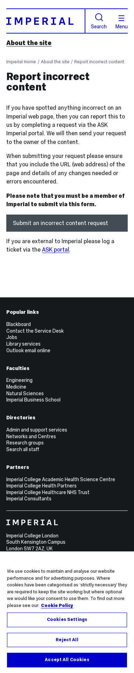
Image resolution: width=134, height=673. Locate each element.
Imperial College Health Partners (41, 486)
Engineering (19, 380)
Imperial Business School (33, 400)
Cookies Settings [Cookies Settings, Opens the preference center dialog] (67, 619)
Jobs (11, 337)
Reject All (67, 640)
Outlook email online (28, 350)
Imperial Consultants (28, 498)
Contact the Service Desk (35, 331)
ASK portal (55, 249)
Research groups (25, 443)
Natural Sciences (25, 393)
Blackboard (18, 324)
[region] (67, 612)
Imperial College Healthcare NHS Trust (48, 492)
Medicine (16, 387)
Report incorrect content (99, 61)
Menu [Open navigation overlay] (121, 22)
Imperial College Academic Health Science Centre (60, 479)
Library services (23, 344)
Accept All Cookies (67, 660)
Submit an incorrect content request (60, 223)
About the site (28, 43)
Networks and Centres (31, 436)
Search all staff (22, 449)
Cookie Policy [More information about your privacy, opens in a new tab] (57, 605)
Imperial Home (21, 61)
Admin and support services (36, 430)
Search (99, 21)
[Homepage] (45, 21)
